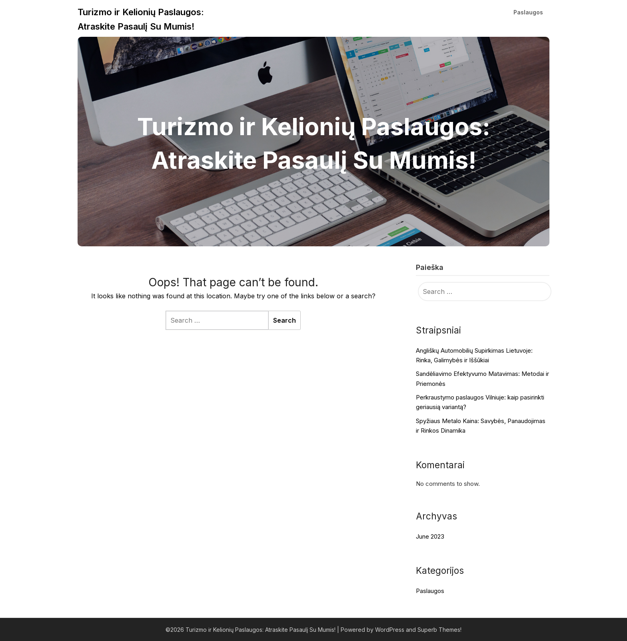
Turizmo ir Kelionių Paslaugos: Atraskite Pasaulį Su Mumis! (141, 19)
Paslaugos (528, 12)
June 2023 (430, 536)
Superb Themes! (439, 629)
